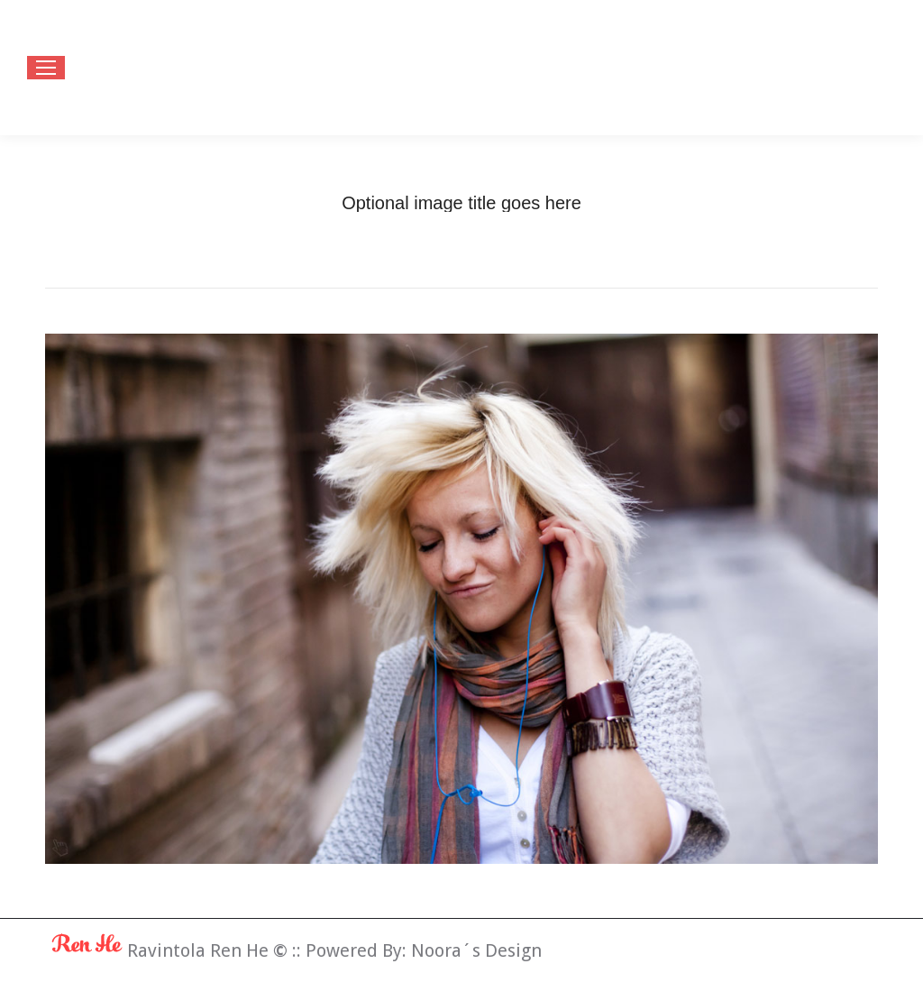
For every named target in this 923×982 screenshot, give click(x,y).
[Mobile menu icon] (46, 67)
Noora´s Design (476, 950)
